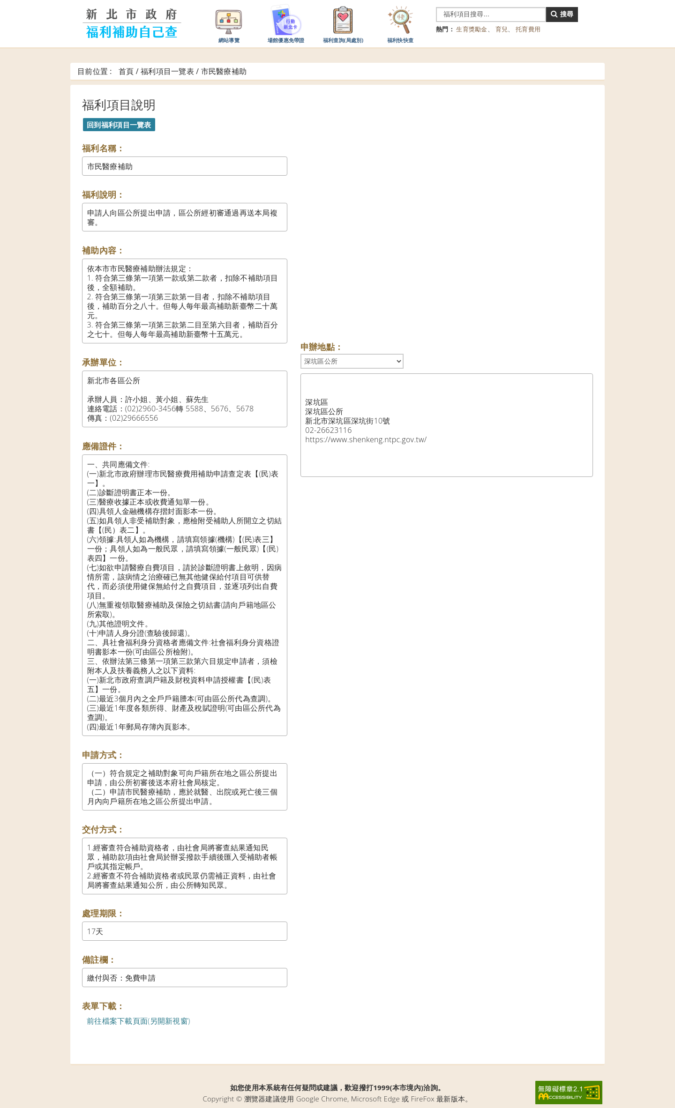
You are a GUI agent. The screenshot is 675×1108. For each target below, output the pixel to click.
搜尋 (562, 14)
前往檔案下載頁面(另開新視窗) (138, 1021)
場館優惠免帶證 (286, 23)
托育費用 (528, 29)
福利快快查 (400, 23)
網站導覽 (228, 23)
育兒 (501, 29)
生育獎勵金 (471, 29)
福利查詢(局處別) (343, 23)
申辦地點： (321, 346)
